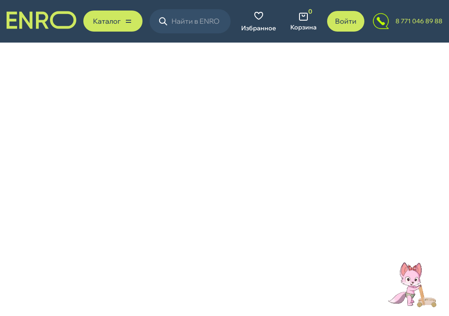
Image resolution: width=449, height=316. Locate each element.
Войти (345, 21)
